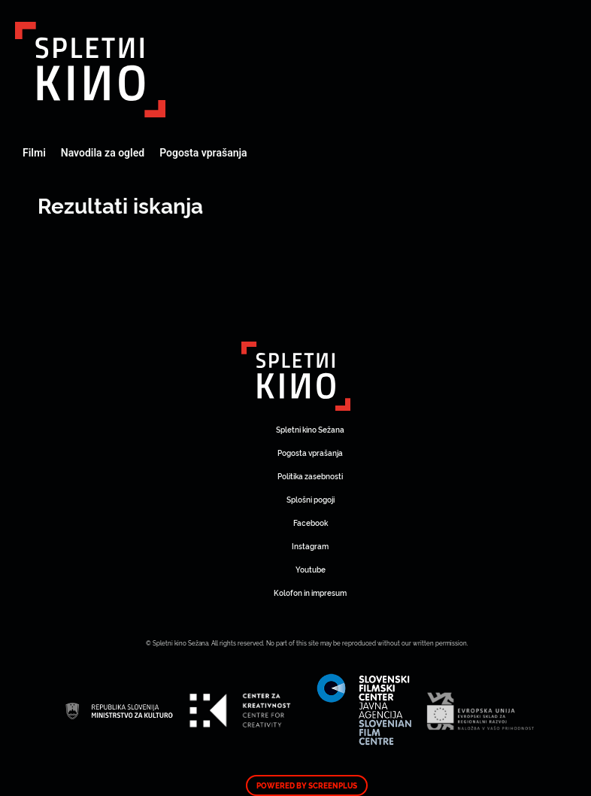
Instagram (310, 546)
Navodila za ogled (102, 153)
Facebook (310, 522)
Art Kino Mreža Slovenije (90, 69)
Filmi (34, 153)
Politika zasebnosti (310, 476)
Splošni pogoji (310, 499)
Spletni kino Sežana (310, 429)
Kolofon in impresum (310, 592)
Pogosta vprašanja (203, 153)
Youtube (311, 569)
